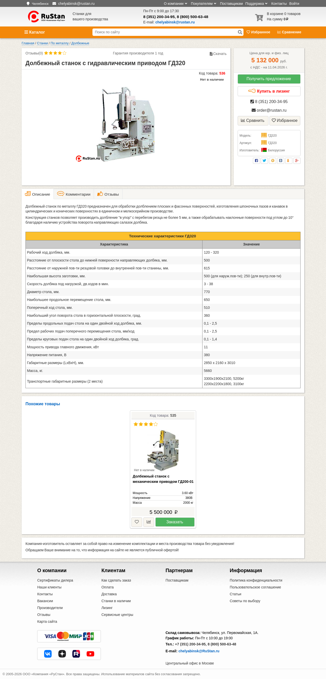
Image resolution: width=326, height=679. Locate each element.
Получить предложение (269, 79)
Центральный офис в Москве (190, 663)
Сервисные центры (117, 615)
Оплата (107, 587)
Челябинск (40, 4)
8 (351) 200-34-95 (159, 17)
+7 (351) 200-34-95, (191, 644)
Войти (294, 4)
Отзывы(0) (34, 53)
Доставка (109, 594)
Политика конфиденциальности (256, 580)
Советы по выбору (245, 601)
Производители (50, 608)
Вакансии (45, 601)
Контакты (279, 4)
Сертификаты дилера (55, 580)
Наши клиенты (49, 587)
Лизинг (107, 608)
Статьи (235, 594)
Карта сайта (47, 621)
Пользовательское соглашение (255, 587)
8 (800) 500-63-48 (192, 17)
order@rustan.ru (269, 110)
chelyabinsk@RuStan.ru (199, 651)
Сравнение (289, 32)
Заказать (174, 522)
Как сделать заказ (116, 580)
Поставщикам (231, 4)
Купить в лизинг (269, 91)
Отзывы (43, 615)
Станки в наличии (116, 601)
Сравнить (252, 120)
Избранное (259, 32)
